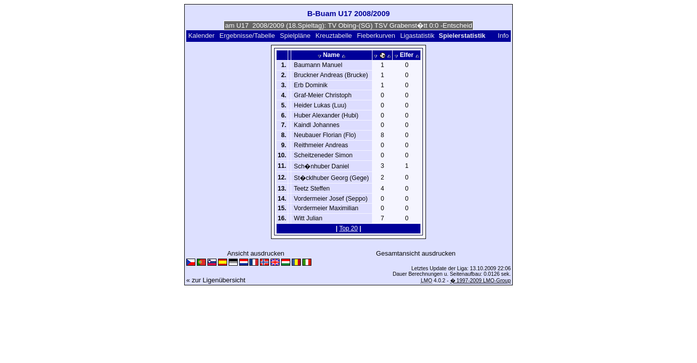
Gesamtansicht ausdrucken (416, 253)
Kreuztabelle (333, 35)
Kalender (201, 35)
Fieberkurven (376, 35)
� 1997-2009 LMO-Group (480, 280)
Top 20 (348, 228)
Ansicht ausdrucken (255, 253)
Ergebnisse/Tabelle (247, 35)
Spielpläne (295, 35)
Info (503, 35)
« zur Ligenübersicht (215, 280)
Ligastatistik (417, 35)
